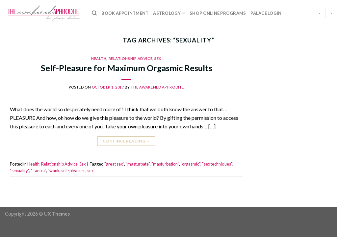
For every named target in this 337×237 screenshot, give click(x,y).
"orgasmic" (190, 164)
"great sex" (114, 164)
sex (90, 170)
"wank (54, 170)
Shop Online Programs (218, 13)
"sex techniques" (217, 164)
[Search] (94, 13)
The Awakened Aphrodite (157, 87)
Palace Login (265, 13)
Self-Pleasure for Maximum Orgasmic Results (126, 68)
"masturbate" (138, 164)
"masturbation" (165, 164)
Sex (158, 58)
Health (98, 58)
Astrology (169, 13)
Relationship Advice (131, 58)
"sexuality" (19, 170)
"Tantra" (38, 170)
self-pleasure (73, 170)
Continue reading (126, 141)
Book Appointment (124, 13)
